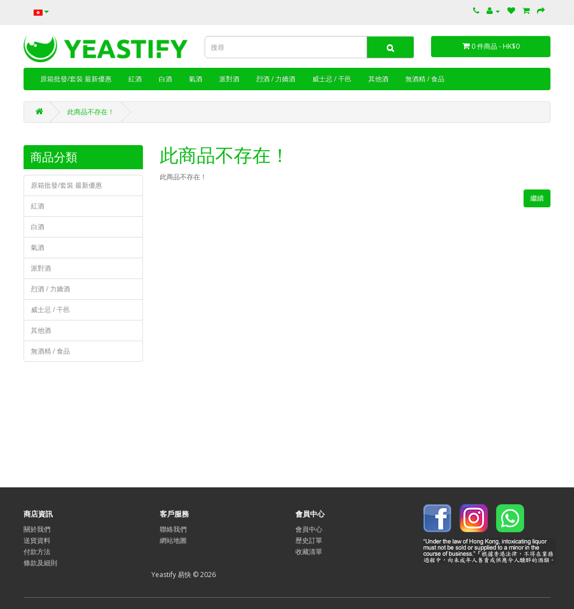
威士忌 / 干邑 (331, 78)
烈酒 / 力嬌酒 (275, 78)
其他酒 (378, 78)
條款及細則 (40, 563)
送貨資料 (37, 540)
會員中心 (308, 529)
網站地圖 (173, 540)
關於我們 (37, 529)
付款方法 (37, 551)
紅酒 (135, 78)
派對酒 (229, 78)
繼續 (537, 198)
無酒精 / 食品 (425, 78)
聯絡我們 (173, 529)
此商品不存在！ (90, 112)
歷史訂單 (308, 540)
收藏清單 (308, 551)
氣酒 (195, 78)
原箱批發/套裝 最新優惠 (76, 78)
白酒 (165, 78)
